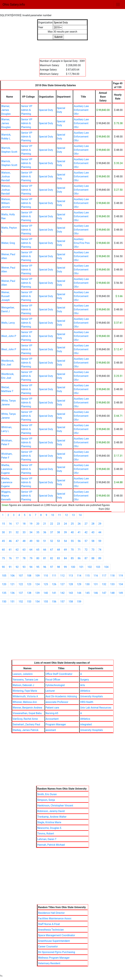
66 (44, 549)
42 (86, 532)
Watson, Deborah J (23, 685)
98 (58, 566)
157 (62, 601)
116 (96, 575)
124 (37, 584)
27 (86, 523)
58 (93, 541)
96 (44, 566)
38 (58, 532)
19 (30, 523)
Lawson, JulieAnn (23, 673)
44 (99, 532)
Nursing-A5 (52, 713)
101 (81, 566)
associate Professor (57, 702)
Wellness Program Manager (54, 957)
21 (44, 523)
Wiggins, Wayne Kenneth (6, 495)
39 (65, 532)
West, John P (8, 336)
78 (24, 558)
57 (86, 541)
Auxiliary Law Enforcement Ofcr (81, 110)
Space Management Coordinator (56, 935)
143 (71, 592)
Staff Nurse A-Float (49, 924)
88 (93, 558)
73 (93, 549)
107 (21, 575)
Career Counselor (48, 946)
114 (79, 575)
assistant (51, 730)
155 (46, 601)
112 (62, 575)
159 (79, 601)
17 (17, 523)
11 (59, 515)
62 (17, 549)
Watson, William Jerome (5, 203)
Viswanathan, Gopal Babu (27, 713)
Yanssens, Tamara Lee (25, 679)
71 (79, 549)
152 (21, 601)
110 (46, 575)
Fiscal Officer (53, 679)
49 (30, 541)
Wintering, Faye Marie (25, 690)
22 (51, 523)
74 (99, 549)
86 (79, 558)
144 (79, 592)
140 (46, 592)
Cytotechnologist (55, 685)
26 (79, 523)
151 (12, 601)
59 (99, 541)
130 (87, 584)
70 (72, 549)
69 (65, 549)
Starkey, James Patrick (25, 730)
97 (51, 566)
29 (99, 523)
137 (21, 592)
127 (62, 584)
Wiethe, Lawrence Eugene (6, 469)
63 (24, 549)
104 (106, 566)
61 (10, 549)
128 (71, 584)
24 (65, 523)
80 (37, 558)
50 (37, 541)
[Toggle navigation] (117, 4)
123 (29, 584)
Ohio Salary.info (14, 4)
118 (112, 575)
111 (54, 575)
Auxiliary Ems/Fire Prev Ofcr (82, 243)
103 (98, 566)
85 (72, 558)
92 (17, 566)
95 (37, 566)
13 (73, 515)
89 (99, 558)
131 (96, 584)
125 (46, 584)
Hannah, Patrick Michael (51, 844)
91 (10, 566)
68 (58, 549)
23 (58, 523)
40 (72, 532)
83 (58, 558)
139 (37, 592)
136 (12, 592)
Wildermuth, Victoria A (25, 696)
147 (104, 592)
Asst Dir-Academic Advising (61, 696)
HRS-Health (86, 702)
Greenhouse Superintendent (54, 940)
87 (86, 558)
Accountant (52, 718)
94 (30, 566)
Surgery (84, 679)
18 (24, 523)
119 (121, 575)
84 (65, 558)
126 (54, 584)
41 (79, 532)
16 (10, 523)
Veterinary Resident (49, 963)
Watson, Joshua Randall (5, 176)
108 (29, 575)
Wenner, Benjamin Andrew (27, 707)
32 (17, 532)
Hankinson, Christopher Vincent (55, 805)
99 (65, 566)
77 (17, 558)
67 (51, 549)
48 (24, 541)
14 (80, 515)
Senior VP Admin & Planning (26, 110)
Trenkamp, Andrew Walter (52, 816)
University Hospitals (91, 696)
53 (58, 541)
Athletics (85, 690)
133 (112, 584)
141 (54, 592)
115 (87, 575)
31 (10, 532)
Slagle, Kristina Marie (49, 822)
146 (96, 592)
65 (37, 549)
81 (44, 558)
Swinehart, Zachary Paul (26, 724)
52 (51, 541)
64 (30, 549)
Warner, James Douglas (6, 110)
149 (121, 592)
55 (72, 541)
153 (29, 601)
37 (51, 532)
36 (44, 532)
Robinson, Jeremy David (51, 811)
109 (37, 575)
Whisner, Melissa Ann (25, 702)
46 (10, 541)
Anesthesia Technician (51, 929)
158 (71, 601)
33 (24, 532)
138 (29, 592)
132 (104, 584)
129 (79, 584)
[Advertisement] (62, 47)
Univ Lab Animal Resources (95, 707)
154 (37, 601)
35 (37, 532)
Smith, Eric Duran (47, 794)
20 (37, 523)
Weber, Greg (8, 242)
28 (93, 523)
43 (93, 532)
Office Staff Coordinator (59, 673)
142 (62, 592)
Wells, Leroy (8, 322)
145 (87, 592)
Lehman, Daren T (47, 839)
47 (17, 541)
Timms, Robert (45, 833)
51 (44, 541)
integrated (86, 724)
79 (30, 558)
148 (112, 592)
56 (79, 541)
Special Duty (46, 110)
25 (72, 523)
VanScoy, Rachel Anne (25, 718)
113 (71, 575)
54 (65, 541)
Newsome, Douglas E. (49, 827)
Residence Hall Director (51, 912)
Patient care (52, 707)
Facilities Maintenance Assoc (54, 918)
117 (104, 575)
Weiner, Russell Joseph (5, 296)
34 (30, 532)
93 (24, 566)
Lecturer (50, 690)
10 (52, 515)
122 (21, 584)
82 (51, 558)
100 (73, 566)
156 (54, 601)
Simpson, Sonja (46, 799)
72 (86, 549)
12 (66, 515)
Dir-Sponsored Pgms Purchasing (56, 952)
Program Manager (56, 724)
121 (12, 584)
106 (12, 575)
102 (90, 566)
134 (121, 584)
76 (10, 558)
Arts (82, 685)
